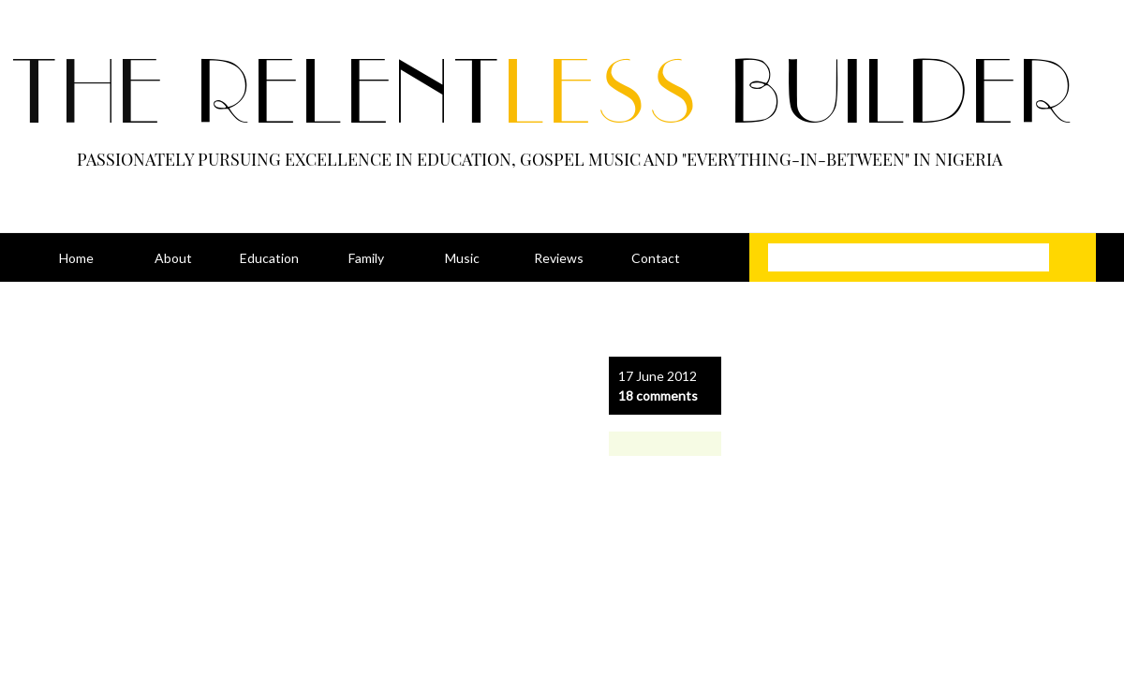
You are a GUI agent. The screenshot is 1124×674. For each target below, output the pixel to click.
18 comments (658, 395)
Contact (655, 258)
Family (366, 258)
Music (462, 258)
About (173, 258)
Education (269, 258)
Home (76, 258)
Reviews (559, 258)
